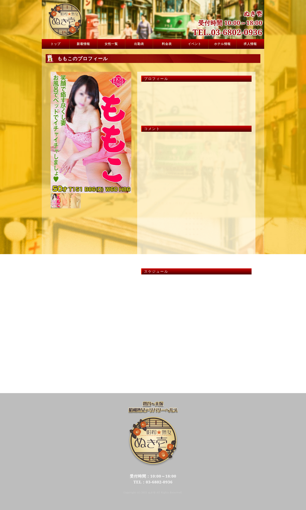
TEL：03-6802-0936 (153, 482)
